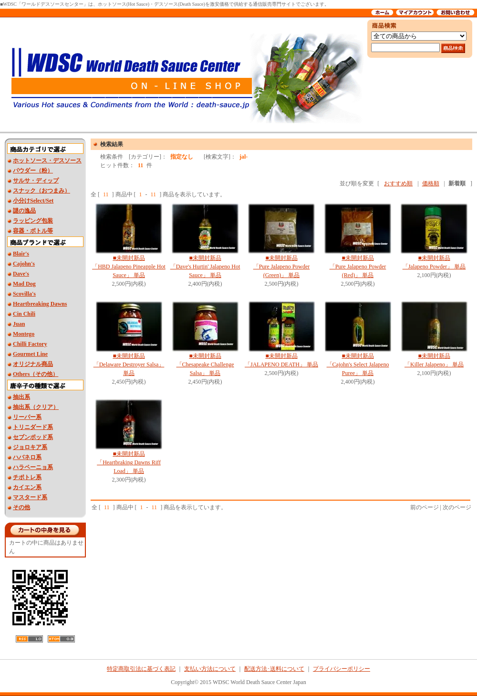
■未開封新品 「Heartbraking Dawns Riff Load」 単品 (129, 462)
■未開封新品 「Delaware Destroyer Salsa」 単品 (129, 364)
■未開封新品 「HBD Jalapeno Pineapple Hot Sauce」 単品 (129, 266)
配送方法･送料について (274, 668)
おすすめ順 (398, 183)
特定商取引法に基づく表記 (141, 668)
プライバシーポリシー (341, 668)
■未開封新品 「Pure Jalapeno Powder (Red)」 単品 (358, 266)
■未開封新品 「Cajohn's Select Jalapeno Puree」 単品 (358, 364)
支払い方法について (210, 668)
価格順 (430, 183)
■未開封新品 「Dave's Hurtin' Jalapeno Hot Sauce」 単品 (205, 266)
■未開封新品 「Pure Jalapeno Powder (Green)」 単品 (281, 266)
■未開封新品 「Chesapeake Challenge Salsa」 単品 (205, 364)
